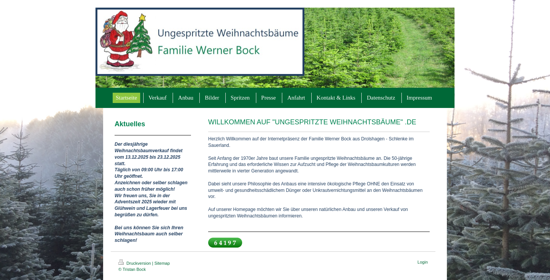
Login (422, 262)
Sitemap (162, 263)
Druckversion (135, 263)
